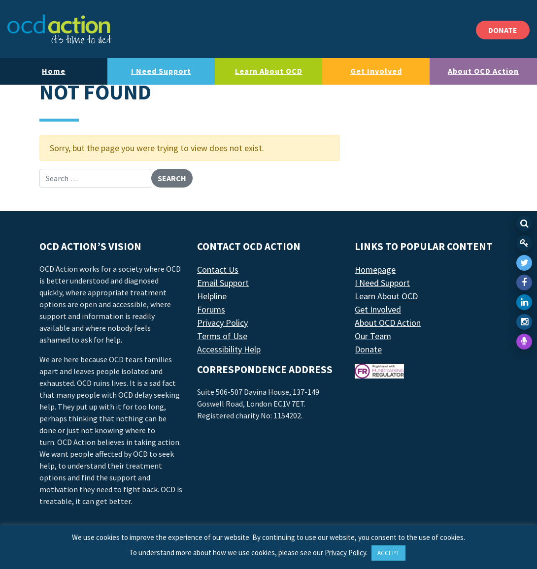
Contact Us (217, 269)
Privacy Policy (222, 322)
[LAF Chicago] (59, 29)
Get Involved (376, 71)
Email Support (223, 282)
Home (54, 71)
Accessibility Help (229, 349)
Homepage (375, 269)
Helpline (212, 296)
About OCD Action (483, 71)
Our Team (373, 336)
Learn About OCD (268, 71)
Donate (368, 349)
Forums (211, 309)
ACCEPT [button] (388, 553)
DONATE (502, 30)
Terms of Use (222, 336)
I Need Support (161, 71)
